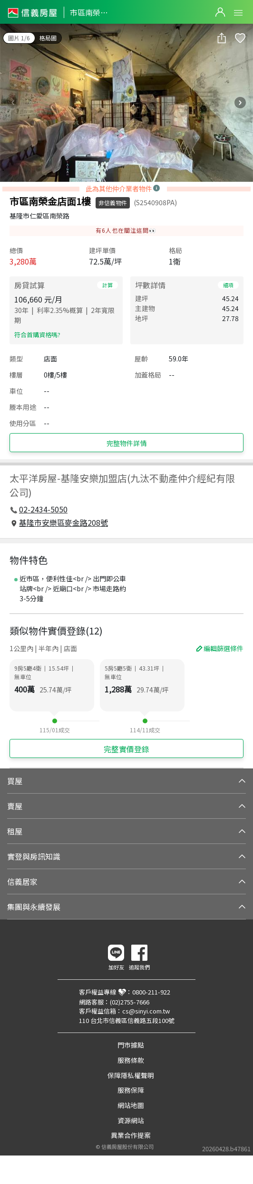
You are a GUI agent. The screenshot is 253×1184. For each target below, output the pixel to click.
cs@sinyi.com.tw (146, 1010)
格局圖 (48, 38)
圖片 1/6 (19, 38)
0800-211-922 (151, 991)
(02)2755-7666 (129, 1001)
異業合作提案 (131, 1135)
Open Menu (238, 13)
